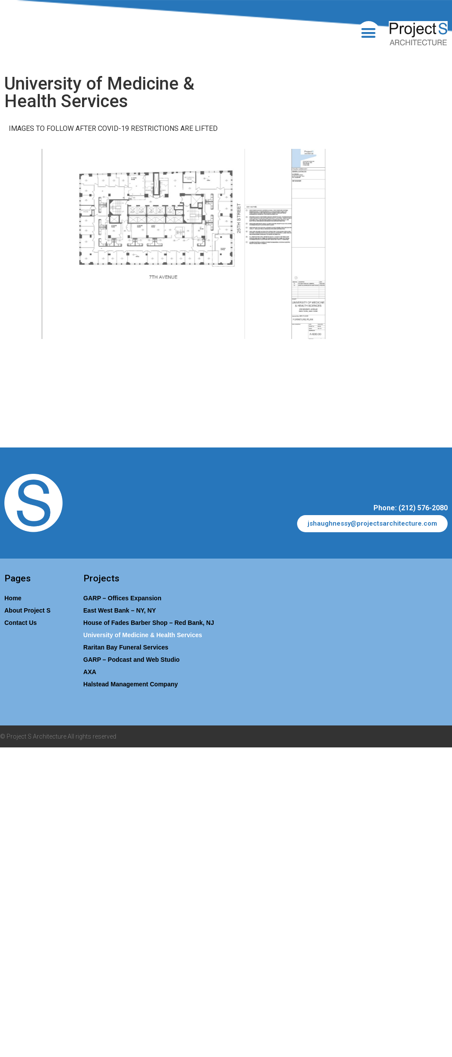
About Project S (27, 610)
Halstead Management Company (130, 684)
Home (13, 598)
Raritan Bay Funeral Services (126, 647)
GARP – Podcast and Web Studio (131, 659)
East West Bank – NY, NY (119, 610)
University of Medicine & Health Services (142, 635)
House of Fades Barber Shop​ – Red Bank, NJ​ (148, 622)
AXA (90, 671)
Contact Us (20, 622)
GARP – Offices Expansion (122, 598)
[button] (368, 32)
